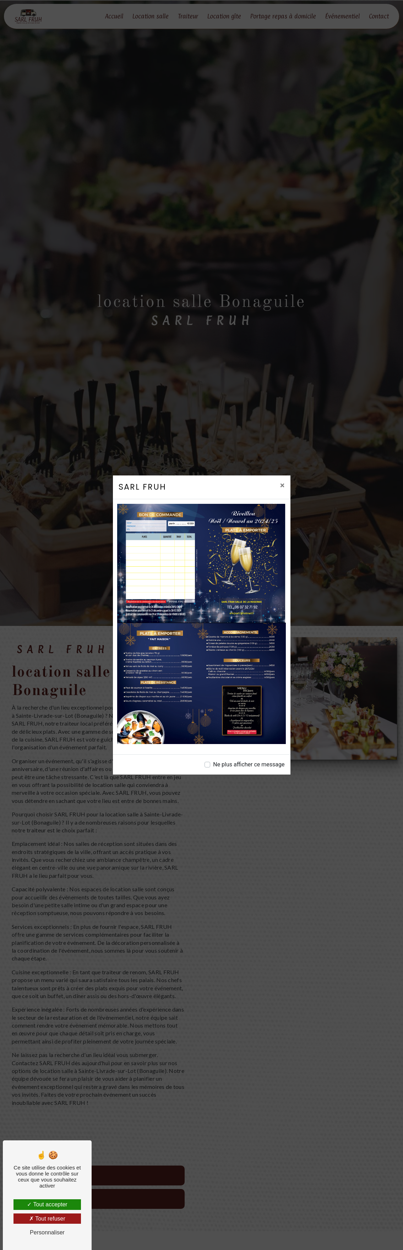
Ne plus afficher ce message (248, 764)
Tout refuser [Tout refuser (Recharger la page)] (47, 1219)
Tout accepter (47, 1204)
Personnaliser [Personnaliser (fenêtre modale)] (47, 1232)
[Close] (282, 485)
